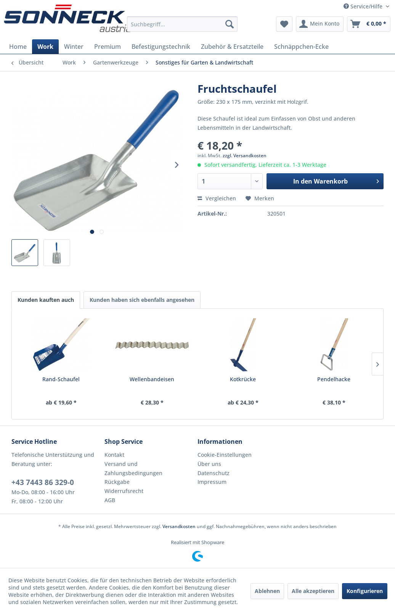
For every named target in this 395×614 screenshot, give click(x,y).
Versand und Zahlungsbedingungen (133, 468)
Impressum (212, 481)
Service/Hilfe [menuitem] (364, 6)
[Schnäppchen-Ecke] (301, 46)
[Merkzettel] (284, 24)
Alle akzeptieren (313, 591)
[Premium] (107, 46)
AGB (109, 500)
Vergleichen (217, 198)
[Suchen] (230, 24)
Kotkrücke (243, 379)
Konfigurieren (365, 591)
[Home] (18, 46)
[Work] (45, 46)
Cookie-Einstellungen (225, 454)
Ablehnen (267, 591)
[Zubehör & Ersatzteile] (232, 46)
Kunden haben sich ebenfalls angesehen (142, 299)
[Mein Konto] (320, 24)
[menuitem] (182, 24)
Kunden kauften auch (46, 299)
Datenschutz (214, 473)
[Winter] (74, 46)
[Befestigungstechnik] (161, 46)
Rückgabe (117, 481)
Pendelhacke (333, 379)
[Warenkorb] (368, 24)
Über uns (209, 463)
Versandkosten (179, 526)
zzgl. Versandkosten (245, 155)
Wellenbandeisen (152, 379)
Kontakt (114, 454)
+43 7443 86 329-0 (42, 482)
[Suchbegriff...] (182, 24)
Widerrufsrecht (123, 491)
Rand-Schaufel (61, 379)
